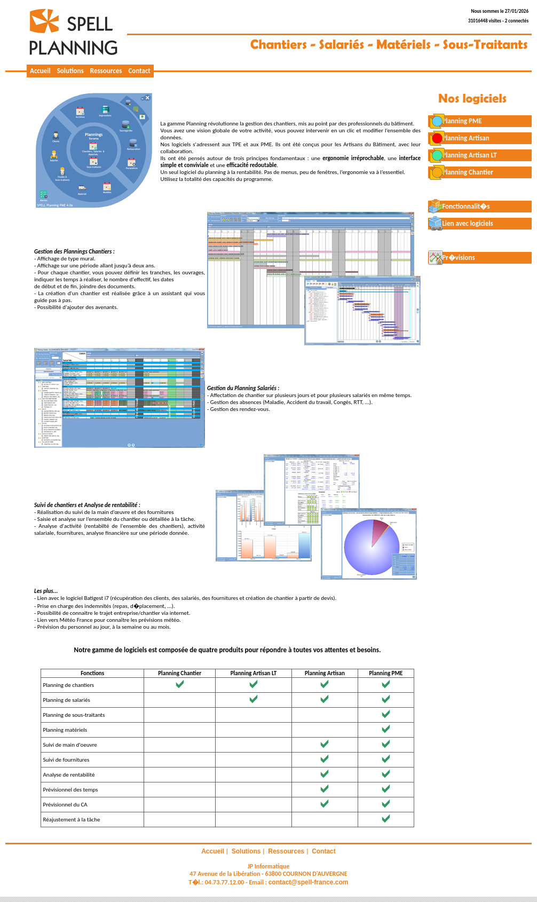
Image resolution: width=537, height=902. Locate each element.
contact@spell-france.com (308, 882)
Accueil (40, 71)
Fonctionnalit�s (459, 206)
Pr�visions (451, 258)
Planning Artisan (458, 138)
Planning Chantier (460, 172)
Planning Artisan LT (462, 155)
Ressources (106, 71)
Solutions (70, 71)
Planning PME (455, 121)
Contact (139, 71)
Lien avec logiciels (460, 223)
